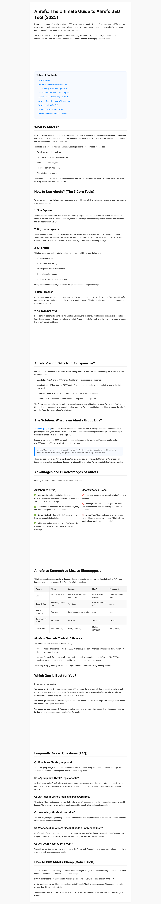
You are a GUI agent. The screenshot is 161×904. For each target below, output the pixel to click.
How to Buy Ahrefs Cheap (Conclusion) (53, 113)
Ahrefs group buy (44, 429)
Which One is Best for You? (48, 105)
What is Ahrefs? (44, 80)
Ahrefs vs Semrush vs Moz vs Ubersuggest (54, 101)
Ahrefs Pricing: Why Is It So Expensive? (53, 89)
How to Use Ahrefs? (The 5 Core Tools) (53, 85)
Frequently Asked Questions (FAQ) (51, 109)
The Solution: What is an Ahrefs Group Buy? (54, 93)
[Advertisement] (80, 57)
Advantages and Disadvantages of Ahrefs (54, 97)
